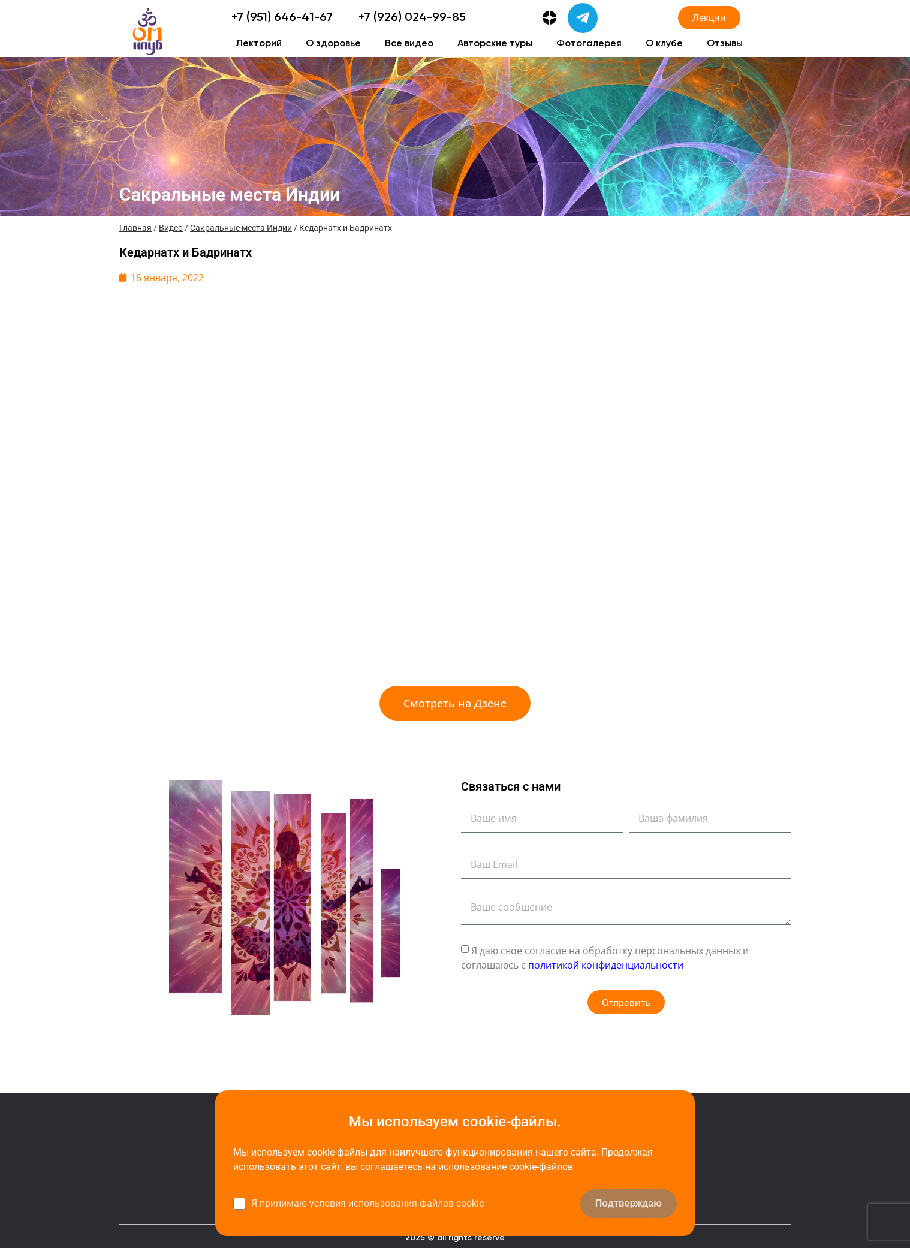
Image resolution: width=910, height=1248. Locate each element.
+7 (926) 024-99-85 (412, 18)
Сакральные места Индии (241, 228)
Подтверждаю (628, 1203)
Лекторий (259, 44)
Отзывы (725, 44)
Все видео (409, 44)
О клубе (664, 44)
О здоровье (333, 44)
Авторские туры (494, 44)
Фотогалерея (589, 44)
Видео (171, 228)
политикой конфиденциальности (605, 965)
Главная (135, 228)
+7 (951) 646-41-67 (282, 18)
